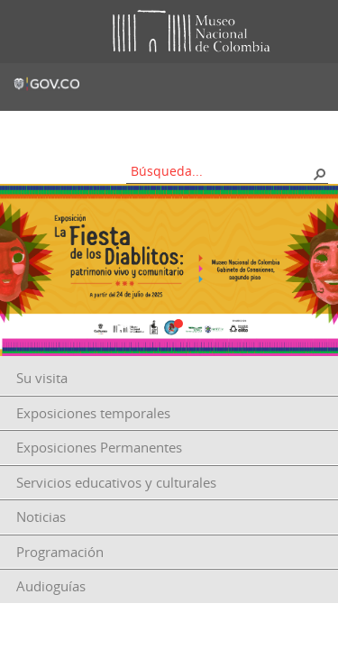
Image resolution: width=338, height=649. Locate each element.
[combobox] (221, 171)
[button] (319, 173)
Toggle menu (26, 32)
